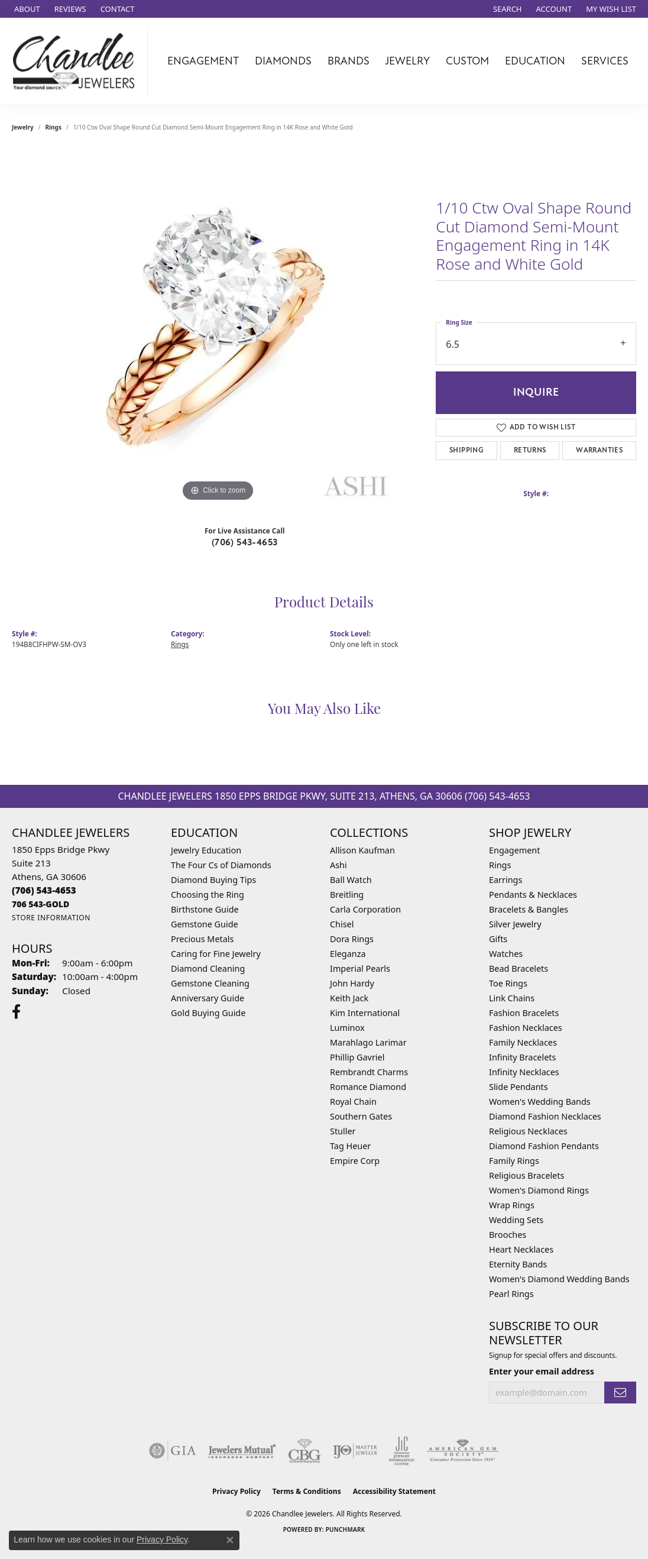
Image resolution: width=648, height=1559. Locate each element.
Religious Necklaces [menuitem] (528, 1131)
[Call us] (40, 904)
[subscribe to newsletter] (620, 1392)
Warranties (599, 450)
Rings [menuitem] (500, 865)
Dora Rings (352, 939)
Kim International (365, 1012)
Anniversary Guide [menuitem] (207, 998)
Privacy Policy (236, 1491)
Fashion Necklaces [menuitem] (525, 1027)
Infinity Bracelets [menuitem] (522, 1057)
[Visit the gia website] (172, 1451)
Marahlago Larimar (368, 1042)
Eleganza (347, 953)
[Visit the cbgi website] (304, 1451)
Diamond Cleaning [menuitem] (208, 968)
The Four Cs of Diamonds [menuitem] (221, 865)
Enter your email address (541, 1371)
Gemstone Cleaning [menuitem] (210, 983)
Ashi (338, 865)
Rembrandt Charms (369, 1072)
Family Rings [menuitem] (514, 1160)
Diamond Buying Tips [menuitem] (213, 879)
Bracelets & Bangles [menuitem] (528, 909)
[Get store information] (51, 918)
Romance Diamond (368, 1086)
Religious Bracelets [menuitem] (526, 1175)
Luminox (347, 1027)
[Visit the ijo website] (355, 1451)
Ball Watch (351, 879)
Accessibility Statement (394, 1491)
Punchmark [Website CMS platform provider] (345, 1529)
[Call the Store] (44, 890)
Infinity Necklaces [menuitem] (524, 1072)
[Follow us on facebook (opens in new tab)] (16, 1012)
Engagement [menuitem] (514, 850)
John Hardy (352, 983)
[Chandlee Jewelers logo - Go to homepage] (77, 61)
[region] (218, 327)
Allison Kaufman (362, 850)
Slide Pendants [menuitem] (518, 1086)
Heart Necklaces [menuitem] (521, 1249)
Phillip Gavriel (357, 1057)
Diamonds (283, 60)
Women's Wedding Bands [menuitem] (540, 1101)
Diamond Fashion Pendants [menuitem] (544, 1146)
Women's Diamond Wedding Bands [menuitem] (559, 1279)
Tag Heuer (350, 1146)
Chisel (342, 924)
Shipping (466, 450)
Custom (467, 60)
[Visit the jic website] (401, 1451)
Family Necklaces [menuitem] (523, 1042)
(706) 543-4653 (245, 542)
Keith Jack (349, 998)
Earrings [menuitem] (505, 879)
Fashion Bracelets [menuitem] (524, 1012)
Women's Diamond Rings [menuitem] (539, 1190)
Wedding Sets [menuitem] (516, 1219)
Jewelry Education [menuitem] (206, 850)
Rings (53, 127)
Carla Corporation (365, 909)
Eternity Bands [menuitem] (518, 1264)
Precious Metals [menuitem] (202, 939)
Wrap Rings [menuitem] (511, 1205)
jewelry (23, 127)
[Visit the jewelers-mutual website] (242, 1451)
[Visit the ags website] (462, 1451)
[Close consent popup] (230, 1540)
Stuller (342, 1131)
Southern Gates (361, 1116)
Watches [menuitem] (506, 953)
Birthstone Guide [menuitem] (205, 909)
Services (604, 60)
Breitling (347, 894)
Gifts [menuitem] (498, 939)
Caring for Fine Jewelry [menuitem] (216, 953)
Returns (530, 450)
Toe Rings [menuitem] (508, 983)
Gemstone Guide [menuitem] (204, 924)
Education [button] (535, 60)
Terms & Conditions (307, 1491)
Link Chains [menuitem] (511, 998)
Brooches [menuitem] (507, 1234)
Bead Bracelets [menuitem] (518, 968)
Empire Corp (355, 1160)
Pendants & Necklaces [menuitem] (533, 894)
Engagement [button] (203, 60)
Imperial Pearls (360, 968)
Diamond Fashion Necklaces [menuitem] (545, 1116)
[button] (506, 9)
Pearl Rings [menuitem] (511, 1293)
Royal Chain (353, 1101)
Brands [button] (349, 60)
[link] (26, 9)
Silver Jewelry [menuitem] (515, 924)
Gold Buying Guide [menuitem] (208, 1012)
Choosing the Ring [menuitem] (207, 894)
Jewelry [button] (407, 60)
